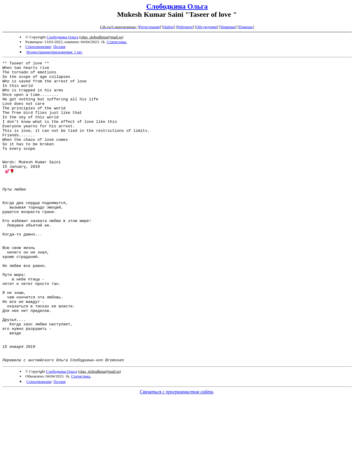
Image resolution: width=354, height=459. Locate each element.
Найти (168, 27)
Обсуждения (206, 27)
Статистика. (117, 42)
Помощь (246, 27)
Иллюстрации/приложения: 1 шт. (54, 52)
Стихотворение (38, 46)
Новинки (228, 27)
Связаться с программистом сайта (176, 451)
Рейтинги (185, 27)
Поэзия (59, 46)
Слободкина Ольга (177, 6)
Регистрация (149, 27)
